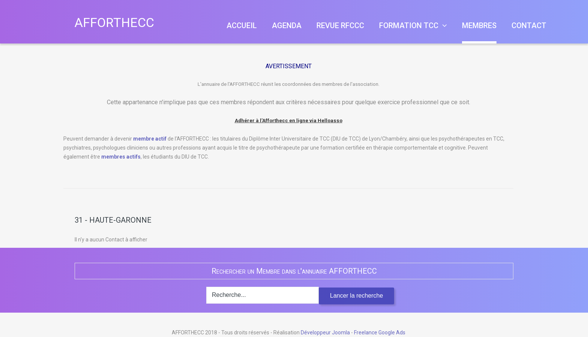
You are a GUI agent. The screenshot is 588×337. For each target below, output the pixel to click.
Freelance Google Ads (379, 333)
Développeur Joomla (325, 333)
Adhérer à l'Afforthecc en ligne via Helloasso (288, 120)
